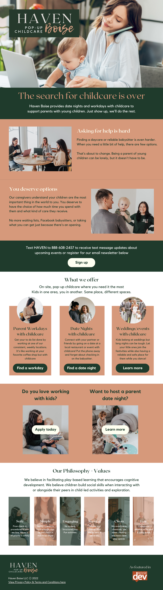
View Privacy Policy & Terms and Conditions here (37, 582)
